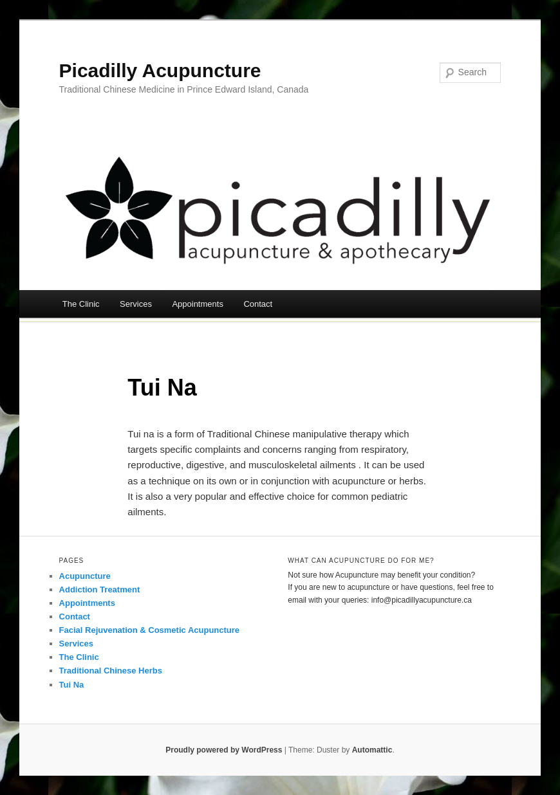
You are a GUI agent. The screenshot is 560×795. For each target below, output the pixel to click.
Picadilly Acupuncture (160, 70)
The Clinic (81, 304)
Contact (257, 304)
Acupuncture (85, 576)
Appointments (197, 304)
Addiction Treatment (99, 589)
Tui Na (71, 685)
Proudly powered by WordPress (223, 749)
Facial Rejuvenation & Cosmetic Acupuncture (149, 630)
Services (136, 304)
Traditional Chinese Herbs (110, 670)
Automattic (372, 749)
